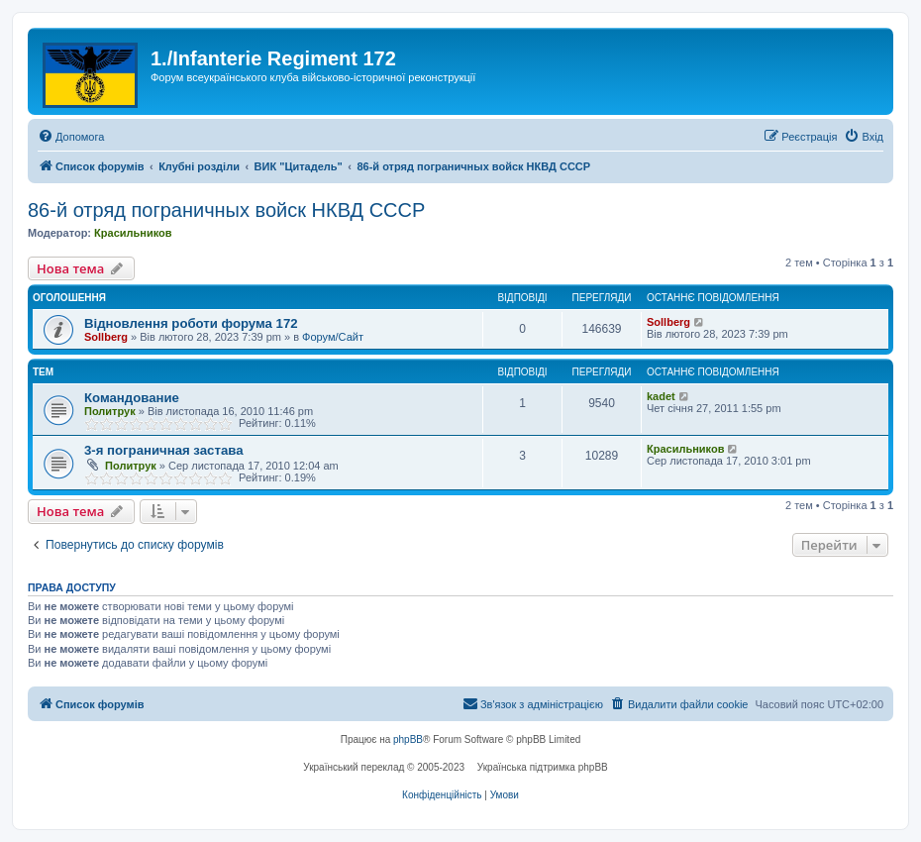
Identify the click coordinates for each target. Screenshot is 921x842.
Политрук (110, 411)
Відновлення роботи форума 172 (191, 323)
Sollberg (106, 337)
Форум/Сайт (332, 337)
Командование (131, 397)
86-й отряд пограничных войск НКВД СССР (226, 210)
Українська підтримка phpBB (542, 767)
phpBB (408, 739)
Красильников (132, 233)
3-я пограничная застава (163, 450)
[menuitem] (71, 137)
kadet (661, 396)
